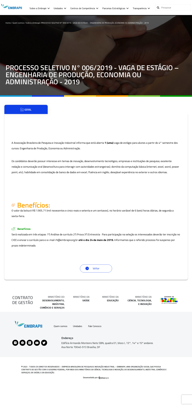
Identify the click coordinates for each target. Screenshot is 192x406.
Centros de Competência (82, 8)
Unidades (58, 8)
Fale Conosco (96, 328)
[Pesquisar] (158, 7)
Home (8, 22)
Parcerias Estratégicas (113, 8)
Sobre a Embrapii (38, 8)
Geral (26, 110)
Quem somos (60, 328)
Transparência (140, 8)
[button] (173, 8)
